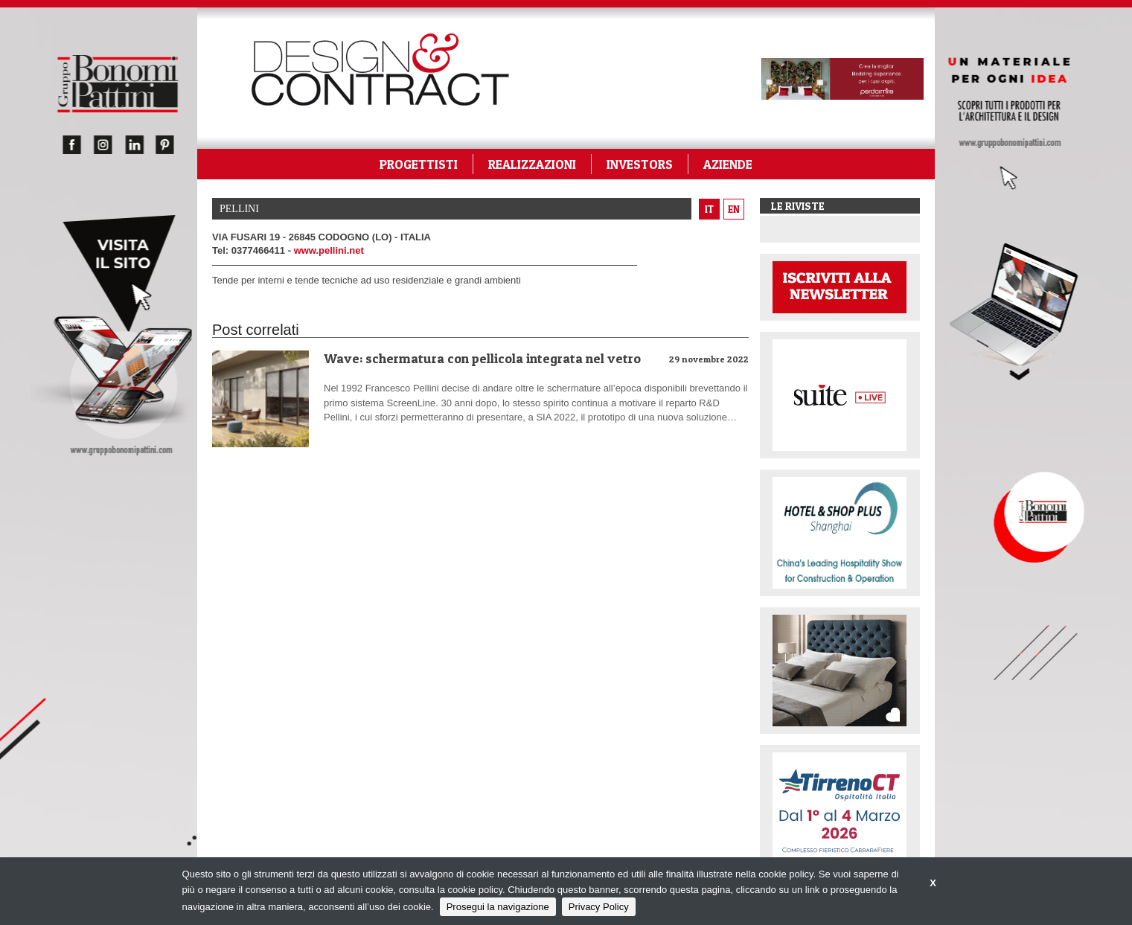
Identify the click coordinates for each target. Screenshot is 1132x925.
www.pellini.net (329, 250)
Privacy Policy (599, 906)
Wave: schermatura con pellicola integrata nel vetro (482, 358)
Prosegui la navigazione (498, 906)
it (709, 209)
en (734, 209)
